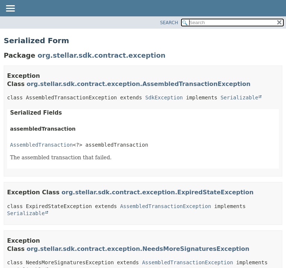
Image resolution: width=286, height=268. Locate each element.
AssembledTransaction (41, 145)
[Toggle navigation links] (10, 9)
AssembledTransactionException (165, 206)
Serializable (239, 97)
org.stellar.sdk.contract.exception (101, 55)
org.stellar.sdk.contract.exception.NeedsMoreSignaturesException (138, 248)
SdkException (164, 97)
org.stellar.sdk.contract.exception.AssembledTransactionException (139, 83)
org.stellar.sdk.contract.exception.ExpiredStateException (157, 192)
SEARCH (169, 22)
